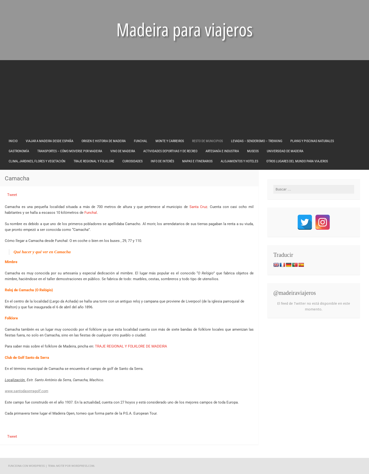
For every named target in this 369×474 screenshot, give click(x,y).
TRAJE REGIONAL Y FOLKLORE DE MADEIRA (131, 346)
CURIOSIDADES (132, 161)
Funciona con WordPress (26, 466)
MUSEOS (253, 151)
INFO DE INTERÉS (162, 161)
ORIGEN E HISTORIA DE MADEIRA (103, 141)
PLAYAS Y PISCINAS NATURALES (312, 141)
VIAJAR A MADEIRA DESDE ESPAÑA (49, 141)
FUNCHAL (140, 141)
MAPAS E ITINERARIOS (197, 161)
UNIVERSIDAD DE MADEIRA (285, 151)
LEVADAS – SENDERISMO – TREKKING (256, 141)
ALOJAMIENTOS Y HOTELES (239, 161)
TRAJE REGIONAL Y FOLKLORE (94, 161)
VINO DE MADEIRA (122, 151)
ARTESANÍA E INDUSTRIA (222, 151)
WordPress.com (82, 466)
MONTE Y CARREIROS (170, 141)
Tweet (12, 195)
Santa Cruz (198, 207)
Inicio (13, 141)
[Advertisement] (184, 99)
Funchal (90, 212)
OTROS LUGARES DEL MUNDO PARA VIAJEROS (297, 161)
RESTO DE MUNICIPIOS (207, 141)
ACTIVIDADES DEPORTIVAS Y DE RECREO (170, 151)
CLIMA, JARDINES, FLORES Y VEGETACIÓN (37, 161)
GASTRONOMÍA (19, 151)
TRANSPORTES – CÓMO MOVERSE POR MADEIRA (69, 151)
